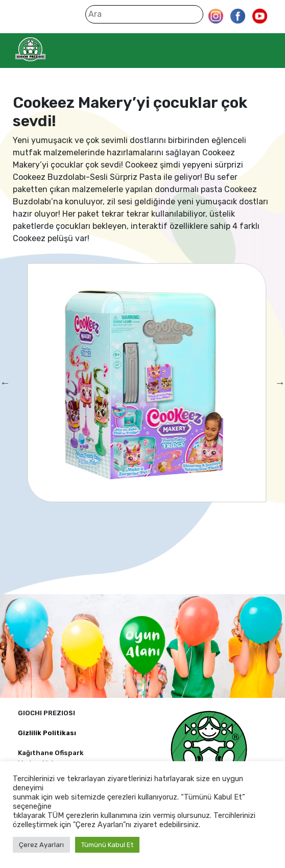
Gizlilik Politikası (47, 733)
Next (280, 383)
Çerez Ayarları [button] (41, 845)
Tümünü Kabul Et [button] (107, 845)
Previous (5, 383)
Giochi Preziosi (50, 49)
